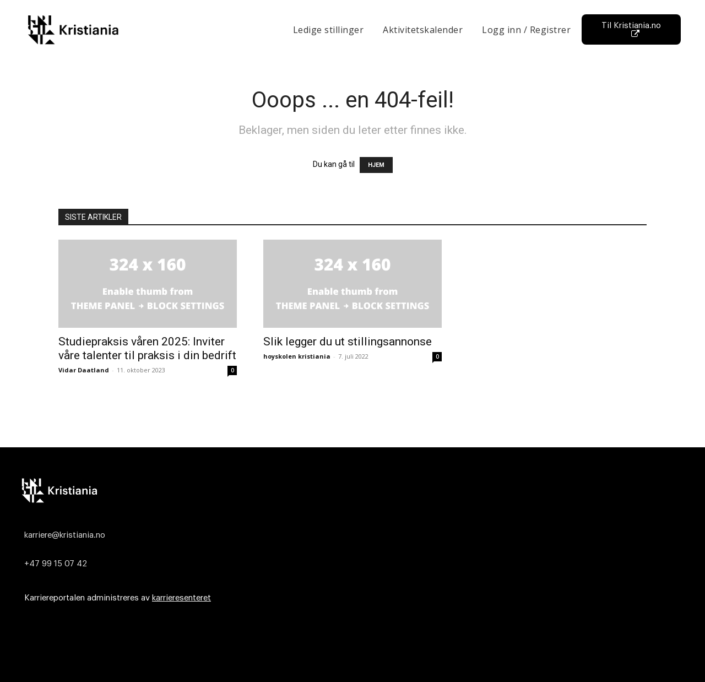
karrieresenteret (181, 598)
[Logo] (350, 490)
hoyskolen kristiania (296, 356)
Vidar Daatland (83, 370)
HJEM (376, 165)
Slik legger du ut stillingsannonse (347, 341)
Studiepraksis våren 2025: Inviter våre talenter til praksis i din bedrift (147, 348)
